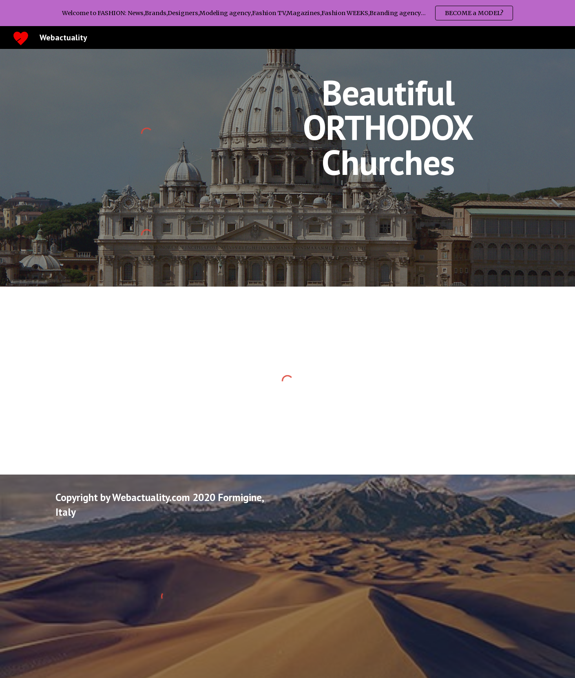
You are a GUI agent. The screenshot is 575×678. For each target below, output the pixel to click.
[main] (388, 127)
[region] (287, 13)
